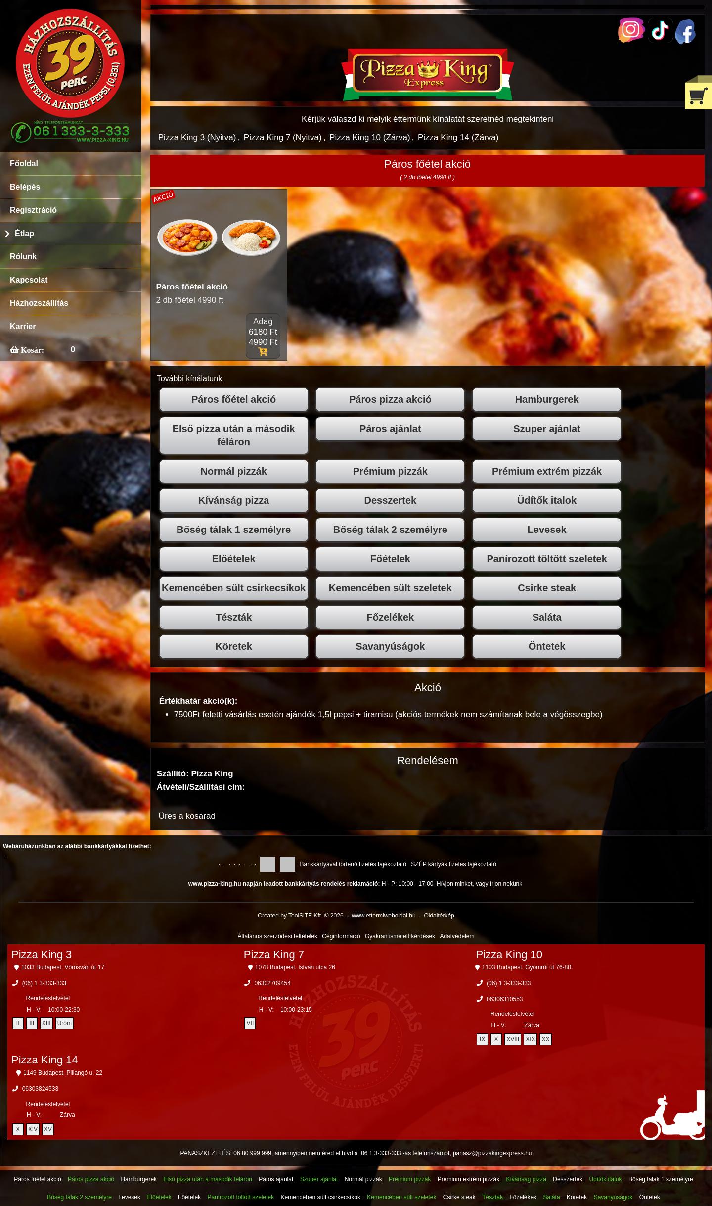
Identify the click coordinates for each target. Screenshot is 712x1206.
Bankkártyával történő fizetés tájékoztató (353, 864)
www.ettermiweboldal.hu (383, 915)
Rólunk (23, 256)
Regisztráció (33, 210)
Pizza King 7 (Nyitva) (283, 137)
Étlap (24, 233)
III (31, 1023)
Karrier (23, 326)
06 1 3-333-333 (381, 1153)
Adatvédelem (457, 936)
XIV (33, 1129)
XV (48, 1129)
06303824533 (40, 1088)
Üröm (64, 1023)
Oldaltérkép (439, 915)
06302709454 (272, 983)
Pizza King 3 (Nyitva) (197, 137)
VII (250, 1023)
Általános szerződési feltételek (277, 936)
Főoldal (24, 163)
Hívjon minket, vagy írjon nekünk (479, 883)
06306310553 (505, 999)
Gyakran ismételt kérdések (400, 936)
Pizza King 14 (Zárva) (458, 137)
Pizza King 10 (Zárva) (369, 137)
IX (482, 1039)
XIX (530, 1039)
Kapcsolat (28, 280)
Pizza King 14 (44, 1060)
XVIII (512, 1039)
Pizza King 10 (509, 954)
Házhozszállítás (39, 303)
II (18, 1023)
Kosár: (31, 350)
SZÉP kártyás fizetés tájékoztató (453, 864)
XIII (46, 1023)
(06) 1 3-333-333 (44, 983)
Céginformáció (341, 936)
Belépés (25, 187)
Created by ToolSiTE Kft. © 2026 (300, 915)
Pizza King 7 (274, 954)
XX (545, 1039)
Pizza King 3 (41, 954)
